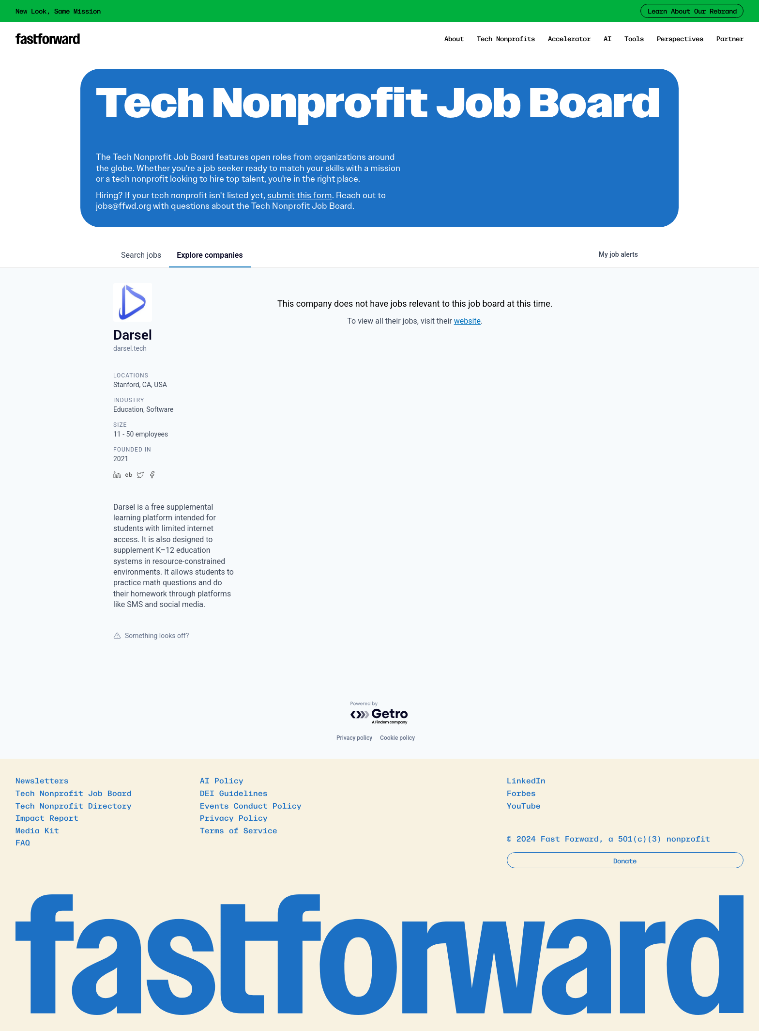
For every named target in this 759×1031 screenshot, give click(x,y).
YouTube (524, 805)
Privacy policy (354, 737)
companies (210, 255)
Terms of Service (238, 830)
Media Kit (37, 830)
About (454, 38)
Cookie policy (397, 737)
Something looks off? (151, 636)
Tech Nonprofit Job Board (73, 792)
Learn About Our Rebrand (692, 11)
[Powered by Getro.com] (379, 713)
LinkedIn (526, 780)
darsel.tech (130, 348)
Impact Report (46, 817)
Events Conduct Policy (251, 805)
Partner (730, 38)
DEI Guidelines (234, 792)
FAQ (22, 842)
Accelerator (569, 38)
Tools (634, 38)
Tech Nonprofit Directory (73, 805)
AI (607, 38)
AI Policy (221, 780)
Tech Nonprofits (506, 38)
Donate (625, 860)
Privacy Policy (234, 817)
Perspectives (680, 38)
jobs (141, 255)
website (467, 321)
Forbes (521, 792)
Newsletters (42, 780)
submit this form (299, 195)
